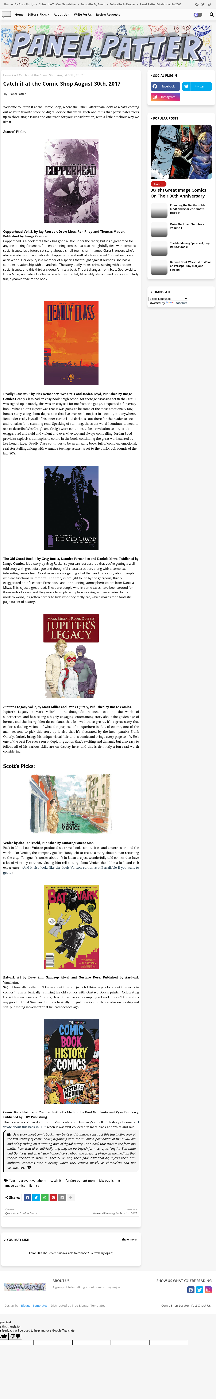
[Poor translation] (15, 1336)
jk (30, 1186)
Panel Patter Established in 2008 (160, 4)
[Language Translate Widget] (168, 299)
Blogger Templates (34, 1306)
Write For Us (83, 14)
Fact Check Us (201, 1306)
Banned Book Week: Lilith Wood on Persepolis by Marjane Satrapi (191, 265)
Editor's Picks (37, 14)
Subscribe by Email (93, 4)
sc (15, 75)
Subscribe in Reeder (123, 4)
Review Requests (108, 14)
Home (19, 14)
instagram (168, 97)
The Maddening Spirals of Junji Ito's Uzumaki (190, 245)
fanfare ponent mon (80, 1181)
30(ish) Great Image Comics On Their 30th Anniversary (178, 193)
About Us (60, 14)
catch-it (55, 1181)
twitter (200, 86)
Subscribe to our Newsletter (58, 4)
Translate (177, 303)
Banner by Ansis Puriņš (19, 4)
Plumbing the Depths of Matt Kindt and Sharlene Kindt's (189, 209)
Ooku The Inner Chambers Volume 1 (187, 226)
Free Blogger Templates (88, 1306)
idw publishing (109, 1181)
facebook (168, 86)
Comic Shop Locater (175, 1306)
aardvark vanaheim (32, 1181)
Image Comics (15, 1186)
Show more (129, 1239)
